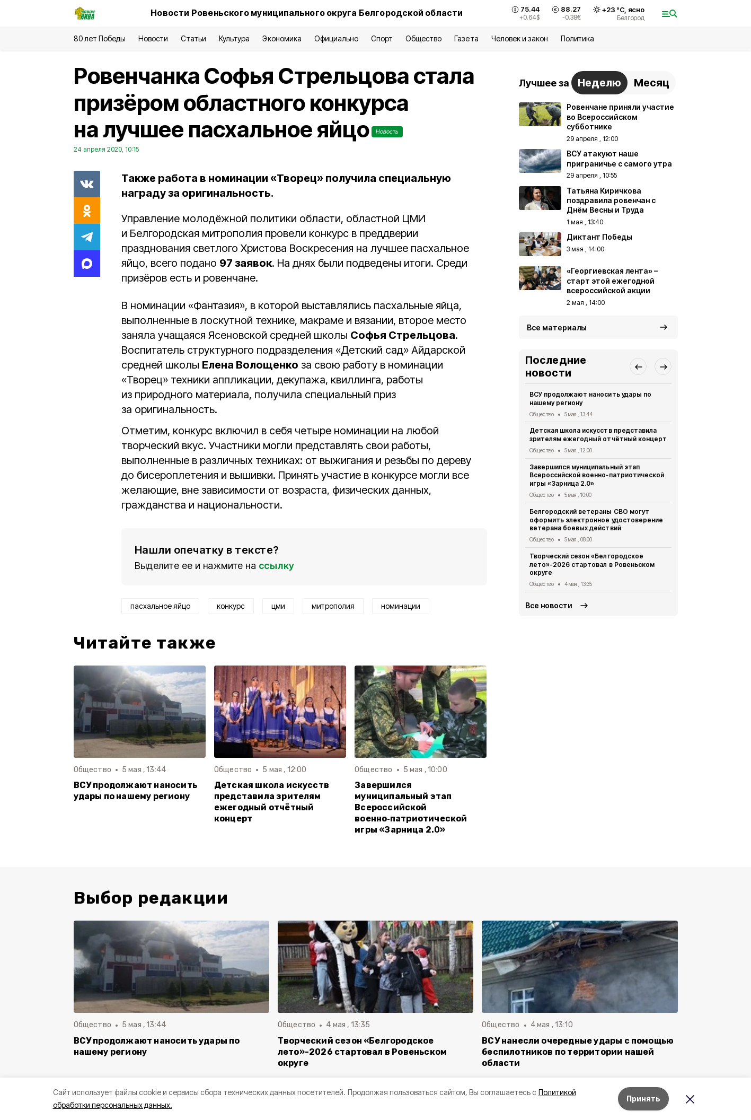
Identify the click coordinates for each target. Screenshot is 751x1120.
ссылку (277, 565)
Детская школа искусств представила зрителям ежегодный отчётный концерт (271, 802)
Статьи (193, 38)
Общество (423, 38)
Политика (577, 38)
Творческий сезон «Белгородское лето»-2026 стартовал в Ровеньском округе (592, 564)
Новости (153, 38)
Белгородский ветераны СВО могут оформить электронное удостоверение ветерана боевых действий (596, 520)
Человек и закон (519, 38)
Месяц (651, 82)
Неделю (599, 82)
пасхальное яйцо (160, 605)
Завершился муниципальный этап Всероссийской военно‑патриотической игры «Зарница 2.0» (411, 807)
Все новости (548, 605)
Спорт (382, 38)
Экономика (281, 38)
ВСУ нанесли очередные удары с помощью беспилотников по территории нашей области (578, 1052)
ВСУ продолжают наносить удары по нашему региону (135, 790)
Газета (466, 38)
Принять (643, 1098)
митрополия (333, 605)
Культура (234, 38)
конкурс (231, 605)
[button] (638, 366)
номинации (400, 605)
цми (278, 605)
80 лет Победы (100, 38)
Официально (336, 38)
